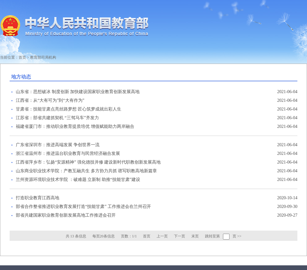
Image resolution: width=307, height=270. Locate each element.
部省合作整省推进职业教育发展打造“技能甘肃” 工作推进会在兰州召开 (83, 206)
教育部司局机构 (43, 57)
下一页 (179, 236)
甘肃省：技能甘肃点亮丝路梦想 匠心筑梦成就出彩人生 (68, 109)
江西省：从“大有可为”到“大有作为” (50, 100)
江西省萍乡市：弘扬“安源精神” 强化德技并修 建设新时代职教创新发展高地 (88, 162)
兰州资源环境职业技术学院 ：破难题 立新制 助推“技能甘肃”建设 (78, 179)
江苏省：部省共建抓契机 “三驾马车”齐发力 (57, 117)
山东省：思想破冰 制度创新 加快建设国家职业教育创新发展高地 (78, 91)
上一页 (162, 236)
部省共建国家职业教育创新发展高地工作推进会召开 (66, 215)
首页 (22, 57)
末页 (195, 236)
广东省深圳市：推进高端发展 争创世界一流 (58, 144)
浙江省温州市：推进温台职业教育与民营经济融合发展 (68, 153)
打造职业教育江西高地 (37, 198)
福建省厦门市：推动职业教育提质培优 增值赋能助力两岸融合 (75, 126)
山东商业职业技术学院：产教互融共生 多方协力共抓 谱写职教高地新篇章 (86, 171)
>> (239, 236)
